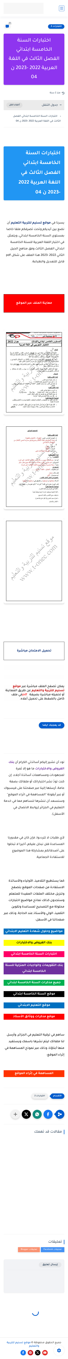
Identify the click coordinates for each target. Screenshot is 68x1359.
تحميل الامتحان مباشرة (34, 651)
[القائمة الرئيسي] (61, 8)
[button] (48, 1114)
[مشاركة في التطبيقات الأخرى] (15, 1114)
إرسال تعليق (50, 1264)
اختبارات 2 (56, 26)
